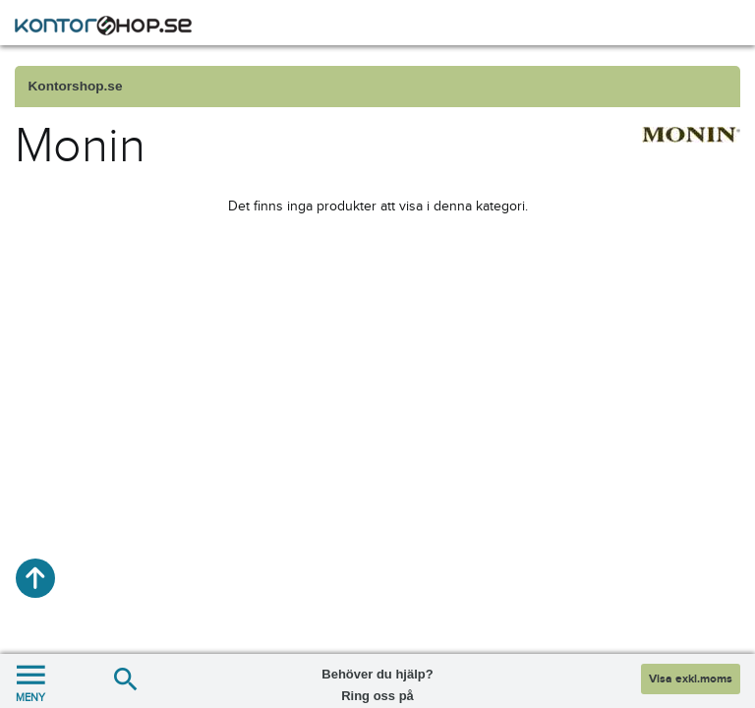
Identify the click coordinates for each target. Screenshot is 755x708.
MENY (30, 681)
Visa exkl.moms (690, 679)
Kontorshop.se (76, 86)
